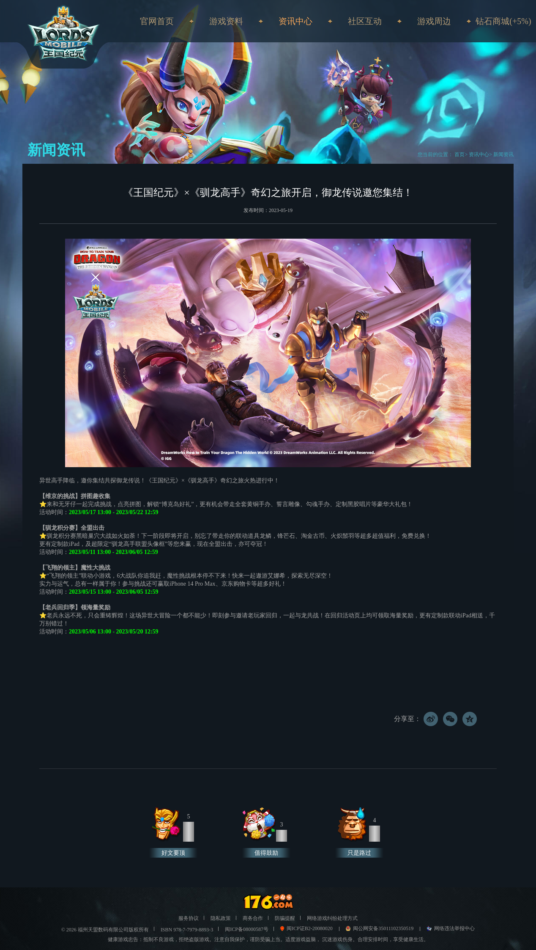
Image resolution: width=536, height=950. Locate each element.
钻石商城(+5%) (503, 21)
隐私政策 (221, 918)
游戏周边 (434, 21)
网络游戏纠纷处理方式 (332, 918)
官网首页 (157, 21)
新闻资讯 (503, 154)
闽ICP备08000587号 (246, 929)
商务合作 (253, 918)
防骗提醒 (285, 918)
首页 (459, 154)
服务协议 (188, 918)
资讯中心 (479, 154)
